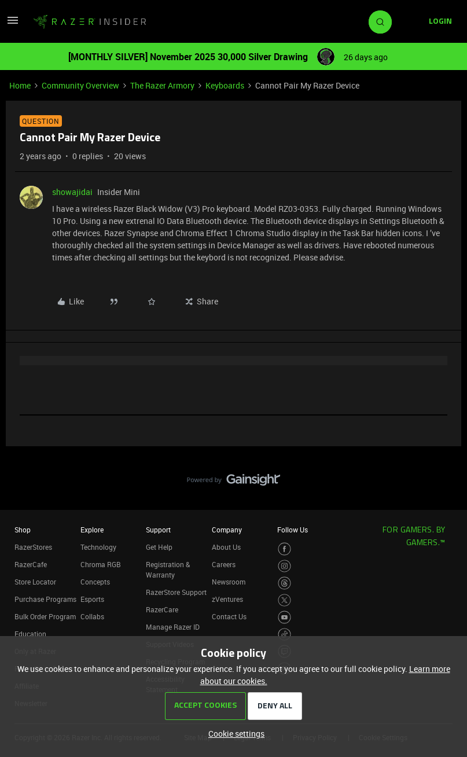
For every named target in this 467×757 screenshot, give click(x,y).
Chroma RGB (100, 564)
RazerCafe (30, 564)
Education (30, 633)
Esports (92, 599)
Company (227, 529)
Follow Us (292, 529)
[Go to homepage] (89, 22)
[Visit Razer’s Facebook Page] (284, 549)
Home (20, 85)
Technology (98, 547)
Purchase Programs (45, 599)
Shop (22, 529)
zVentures (227, 599)
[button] (13, 24)
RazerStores (33, 547)
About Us (226, 547)
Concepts (95, 581)
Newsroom (228, 581)
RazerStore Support (176, 592)
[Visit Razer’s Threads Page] (284, 583)
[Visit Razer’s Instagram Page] (284, 566)
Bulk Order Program (45, 616)
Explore (92, 529)
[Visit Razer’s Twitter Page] (284, 600)
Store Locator (35, 581)
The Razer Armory (162, 85)
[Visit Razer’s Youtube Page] (284, 617)
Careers (224, 564)
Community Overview (80, 85)
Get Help (159, 547)
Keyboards (224, 85)
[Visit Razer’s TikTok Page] (284, 634)
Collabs (92, 616)
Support (158, 529)
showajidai (72, 191)
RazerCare (162, 609)
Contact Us (229, 616)
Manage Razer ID (173, 626)
